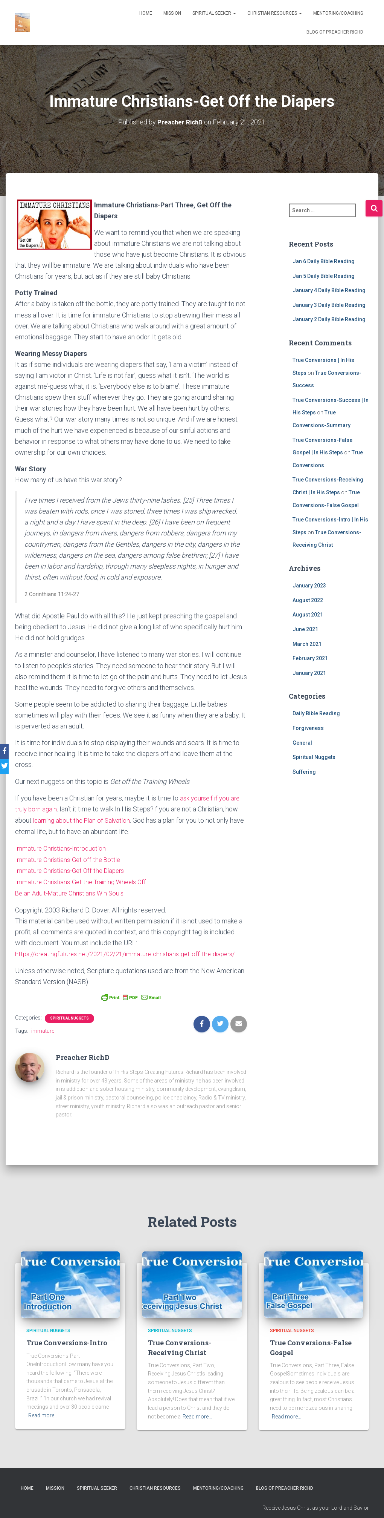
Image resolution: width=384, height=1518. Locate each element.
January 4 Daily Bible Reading (329, 290)
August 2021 (308, 615)
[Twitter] (7, 766)
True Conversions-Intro (66, 1351)
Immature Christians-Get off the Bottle (70, 858)
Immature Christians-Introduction (63, 847)
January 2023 (309, 586)
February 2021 (310, 658)
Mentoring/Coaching (338, 13)
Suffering (304, 771)
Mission (172, 13)
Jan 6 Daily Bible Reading (324, 261)
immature (42, 1040)
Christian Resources (274, 13)
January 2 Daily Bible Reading (329, 319)
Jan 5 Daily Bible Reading (324, 276)
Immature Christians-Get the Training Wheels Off (85, 880)
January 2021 (309, 673)
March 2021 (307, 644)
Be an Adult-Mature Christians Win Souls (73, 891)
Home (145, 13)
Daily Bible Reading (316, 713)
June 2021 (305, 629)
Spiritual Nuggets (69, 1027)
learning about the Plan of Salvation (84, 819)
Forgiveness (308, 728)
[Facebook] (7, 751)
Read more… (43, 1424)
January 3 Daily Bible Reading (329, 305)
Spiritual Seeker (214, 13)
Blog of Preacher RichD (334, 32)
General (302, 742)
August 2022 (308, 600)
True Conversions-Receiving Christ (179, 1356)
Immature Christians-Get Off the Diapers (73, 869)
